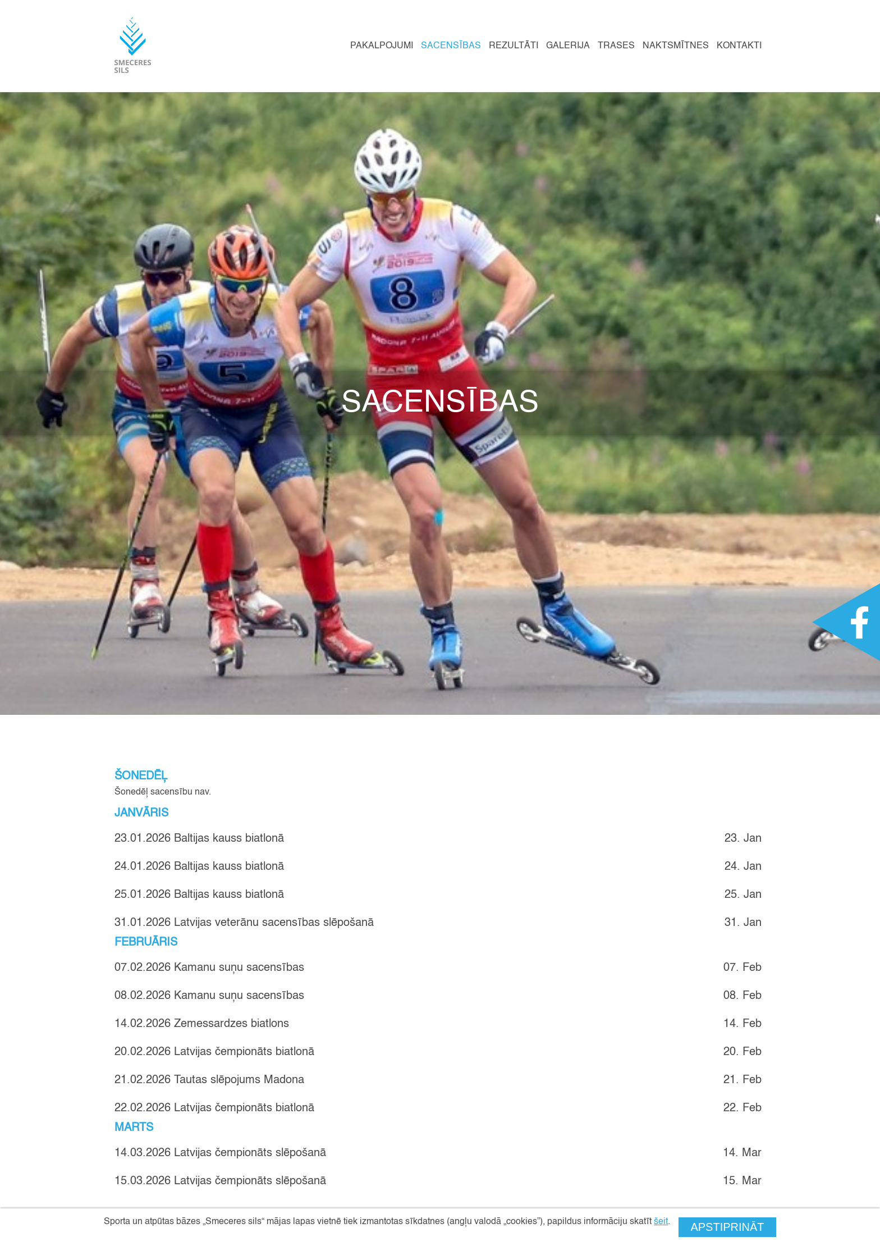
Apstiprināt (727, 1227)
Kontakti (739, 46)
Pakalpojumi (381, 46)
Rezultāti (513, 46)
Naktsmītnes (676, 46)
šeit (661, 1221)
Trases (616, 46)
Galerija (568, 46)
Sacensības (451, 46)
